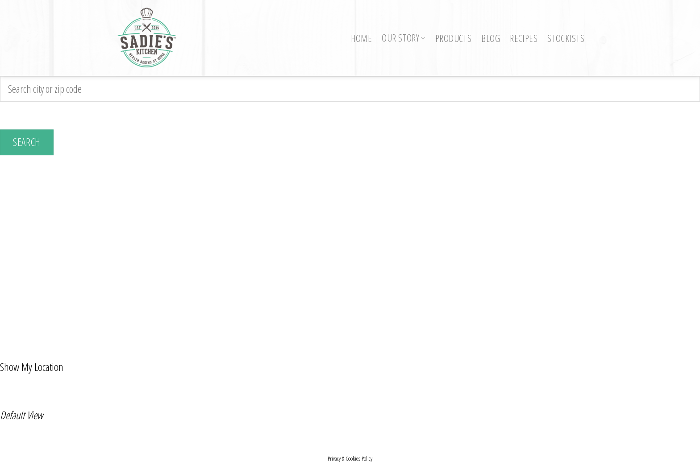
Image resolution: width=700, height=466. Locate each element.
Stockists (565, 38)
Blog (490, 38)
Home (361, 38)
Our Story (403, 37)
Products (453, 38)
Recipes (524, 38)
